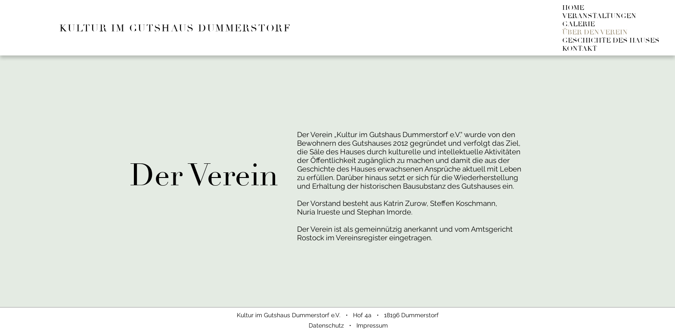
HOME (573, 8)
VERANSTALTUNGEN (599, 16)
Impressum (372, 325)
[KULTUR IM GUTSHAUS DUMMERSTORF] (185, 27)
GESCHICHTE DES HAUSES (611, 41)
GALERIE (578, 24)
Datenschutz (326, 325)
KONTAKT (579, 49)
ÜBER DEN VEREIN (595, 32)
